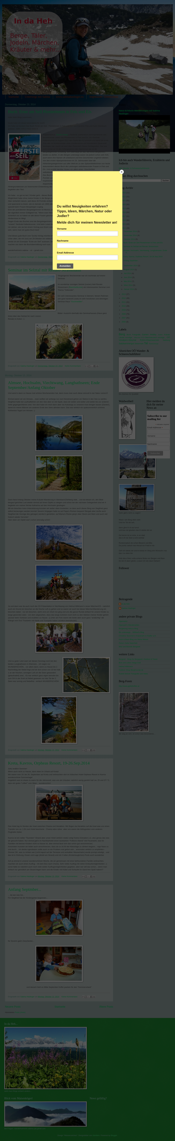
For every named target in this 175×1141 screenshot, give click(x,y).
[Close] (122, 172)
